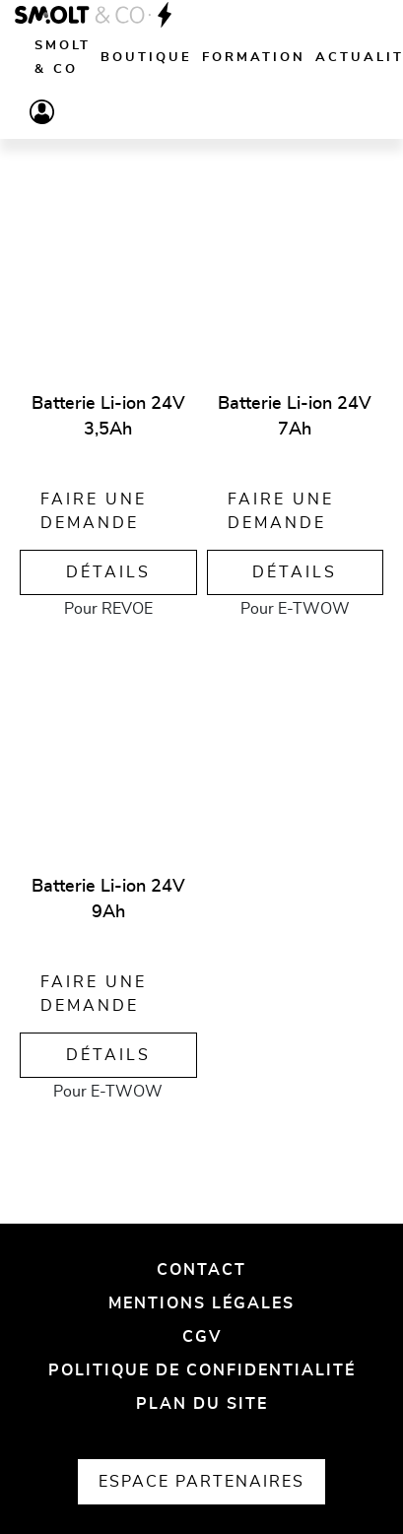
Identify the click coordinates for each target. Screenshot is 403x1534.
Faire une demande (93, 511)
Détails (108, 572)
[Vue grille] (78, 171)
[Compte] (42, 112)
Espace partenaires (201, 1482)
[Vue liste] (34, 171)
